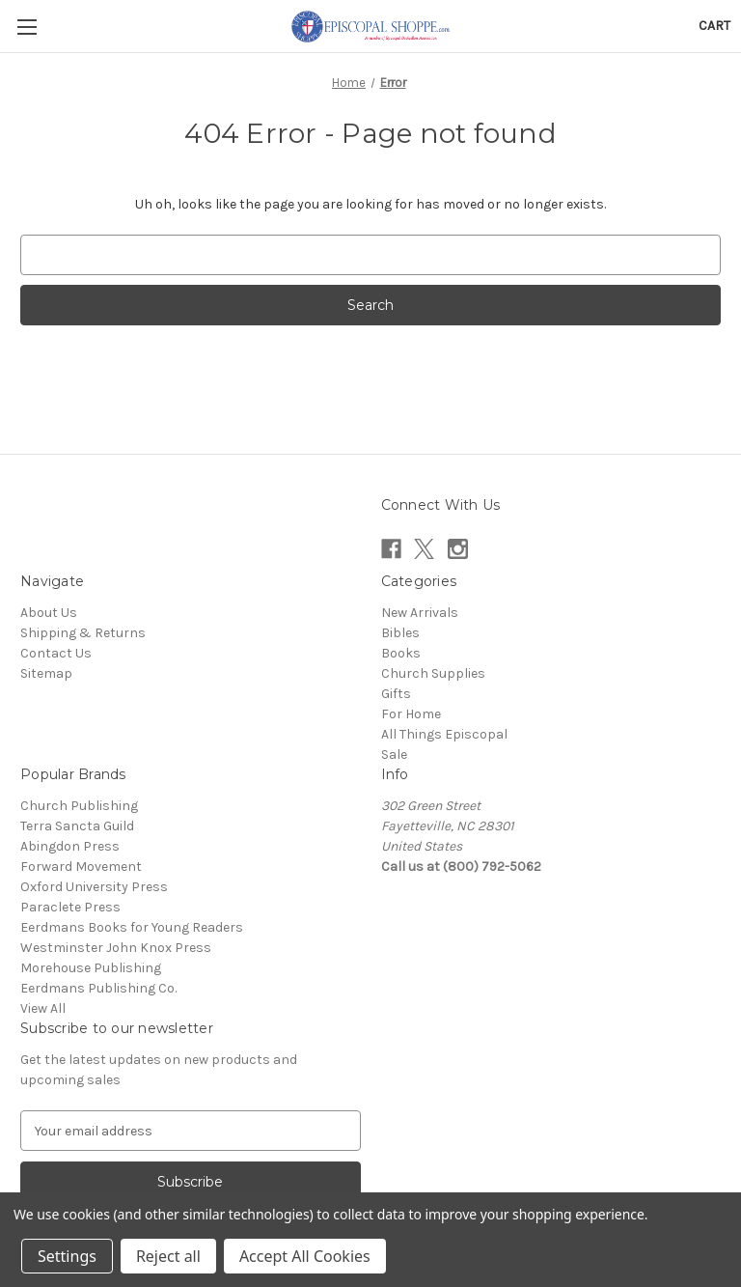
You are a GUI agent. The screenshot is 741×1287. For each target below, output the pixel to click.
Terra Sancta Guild (77, 826)
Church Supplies (433, 673)
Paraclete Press (70, 907)
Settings (67, 1256)
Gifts (396, 693)
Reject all (168, 1256)
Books (401, 653)
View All (43, 1008)
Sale (394, 754)
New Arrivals (419, 612)
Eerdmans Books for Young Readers (131, 927)
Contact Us (56, 653)
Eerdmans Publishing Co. (98, 988)
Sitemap (46, 673)
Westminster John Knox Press (115, 947)
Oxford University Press (94, 887)
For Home (411, 714)
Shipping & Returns (83, 633)
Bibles (400, 633)
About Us (48, 612)
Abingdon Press (70, 846)
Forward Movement (81, 866)
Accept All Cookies (304, 1256)
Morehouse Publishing (90, 968)
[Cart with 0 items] (714, 25)
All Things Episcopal (444, 734)
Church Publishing (79, 805)
